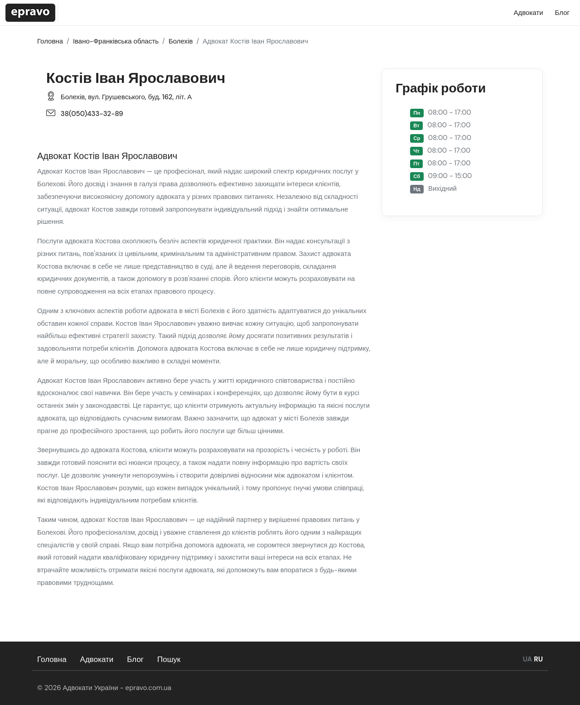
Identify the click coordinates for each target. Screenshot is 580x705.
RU (538, 659)
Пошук (168, 659)
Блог (135, 659)
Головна (52, 659)
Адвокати (97, 659)
